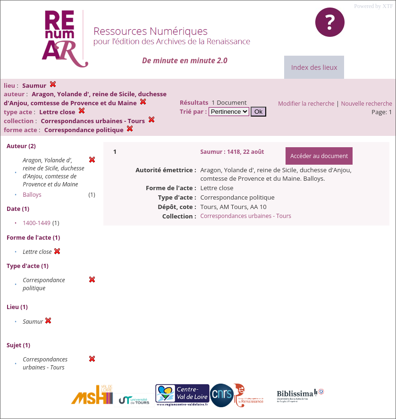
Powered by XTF (373, 6)
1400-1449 (37, 223)
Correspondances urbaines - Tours (245, 216)
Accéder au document (319, 156)
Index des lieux (314, 67)
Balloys (32, 195)
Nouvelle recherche (367, 104)
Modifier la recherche (306, 104)
